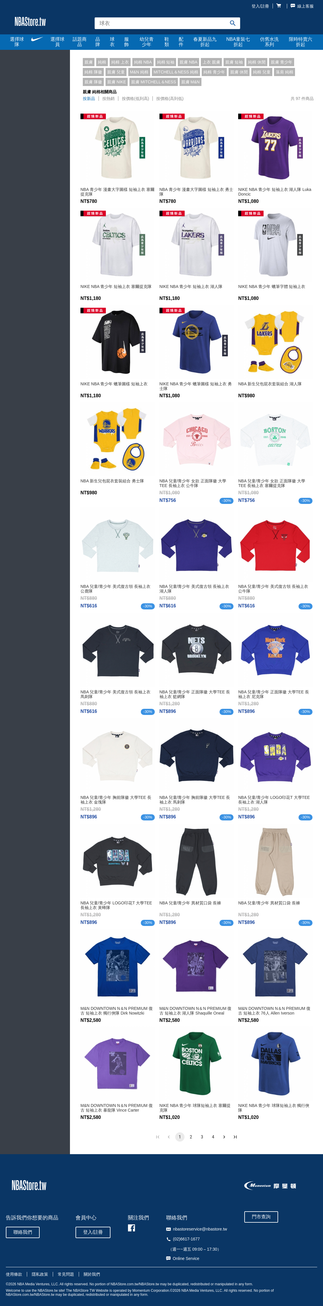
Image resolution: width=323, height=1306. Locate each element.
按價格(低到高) (135, 98)
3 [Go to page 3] (202, 1137)
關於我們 (92, 1274)
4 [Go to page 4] (213, 1137)
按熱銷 (108, 98)
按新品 (89, 98)
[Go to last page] (235, 1137)
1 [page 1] (180, 1137)
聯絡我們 (22, 1232)
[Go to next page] (224, 1137)
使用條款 (14, 1274)
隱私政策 (40, 1274)
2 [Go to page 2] (191, 1137)
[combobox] (167, 23)
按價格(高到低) (169, 98)
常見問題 (66, 1274)
